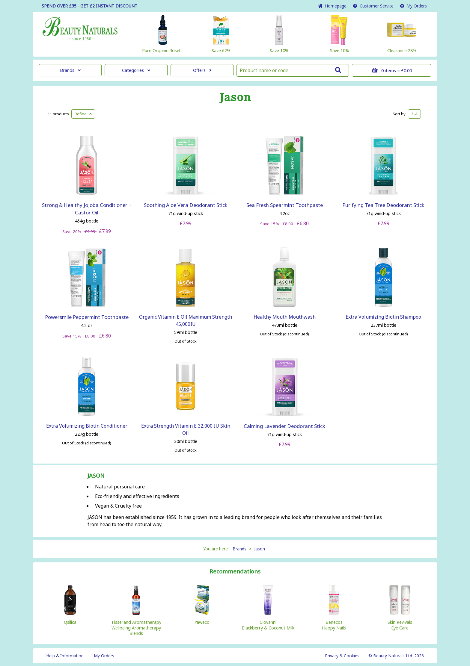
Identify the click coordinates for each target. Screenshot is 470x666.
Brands (70, 70)
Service (373, 6)
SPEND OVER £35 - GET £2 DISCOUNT (89, 6)
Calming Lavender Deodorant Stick (284, 426)
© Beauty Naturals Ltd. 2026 (396, 656)
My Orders (413, 6)
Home (332, 6)
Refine (83, 113)
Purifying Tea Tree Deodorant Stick (383, 205)
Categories (136, 70)
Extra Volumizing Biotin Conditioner (86, 426)
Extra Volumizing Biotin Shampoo (383, 317)
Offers (202, 70)
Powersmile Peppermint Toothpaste (87, 317)
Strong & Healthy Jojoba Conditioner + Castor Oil (87, 209)
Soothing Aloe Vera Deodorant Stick (186, 205)
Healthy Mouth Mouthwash (285, 317)
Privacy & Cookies (342, 656)
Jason (235, 97)
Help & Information (65, 656)
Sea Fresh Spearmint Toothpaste (284, 205)
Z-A (414, 113)
